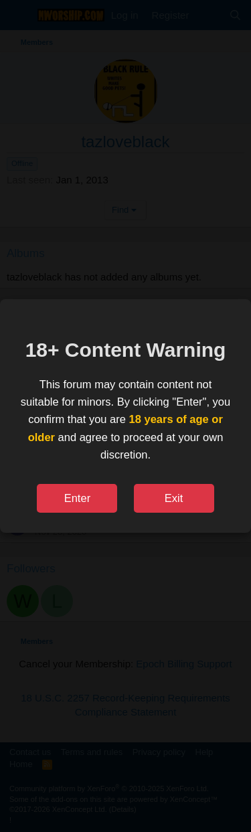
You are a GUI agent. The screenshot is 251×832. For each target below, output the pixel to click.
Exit (174, 498)
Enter (77, 498)
